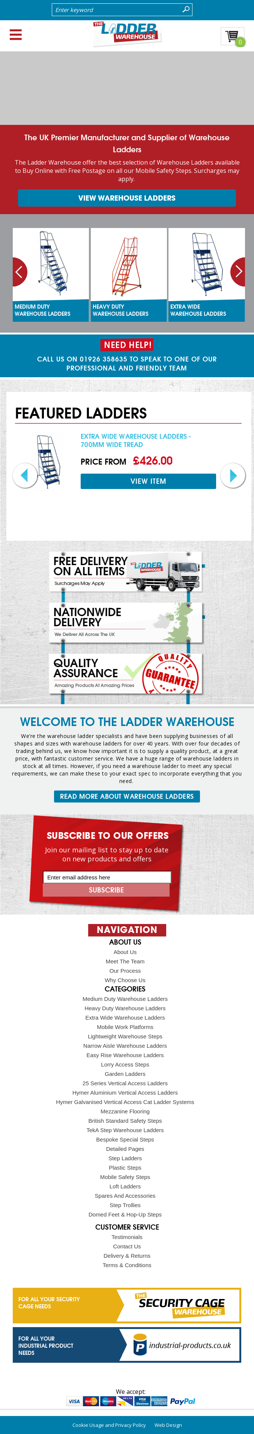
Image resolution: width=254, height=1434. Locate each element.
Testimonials (127, 1237)
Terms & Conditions (126, 1265)
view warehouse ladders (127, 198)
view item (148, 481)
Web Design (168, 1425)
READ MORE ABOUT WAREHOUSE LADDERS (127, 796)
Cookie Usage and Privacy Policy (109, 1425)
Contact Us (127, 1246)
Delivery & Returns (127, 1255)
